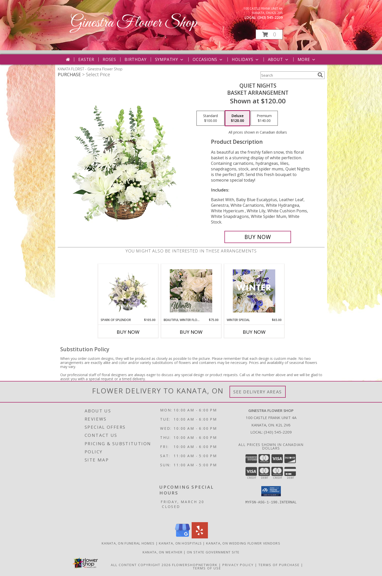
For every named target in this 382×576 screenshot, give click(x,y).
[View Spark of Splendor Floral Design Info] (128, 290)
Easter (86, 59)
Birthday (135, 59)
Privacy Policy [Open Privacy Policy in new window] (238, 565)
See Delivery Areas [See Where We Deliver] (257, 392)
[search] (320, 75)
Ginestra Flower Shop (133, 23)
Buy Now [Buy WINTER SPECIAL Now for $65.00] (254, 332)
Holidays (245, 59)
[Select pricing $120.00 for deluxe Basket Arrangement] (237, 118)
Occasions (208, 59)
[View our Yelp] (200, 537)
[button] (269, 34)
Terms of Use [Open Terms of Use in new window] (207, 568)
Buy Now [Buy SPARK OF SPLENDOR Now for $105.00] (128, 332)
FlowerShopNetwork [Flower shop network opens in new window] (195, 565)
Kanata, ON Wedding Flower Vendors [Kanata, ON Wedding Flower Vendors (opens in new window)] (243, 543)
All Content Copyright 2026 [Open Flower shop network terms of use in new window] (141, 565)
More (307, 59)
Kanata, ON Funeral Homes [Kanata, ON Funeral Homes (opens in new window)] (128, 543)
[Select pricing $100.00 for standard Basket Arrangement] (210, 118)
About (278, 59)
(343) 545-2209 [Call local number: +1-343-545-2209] (270, 17)
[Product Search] (288, 75)
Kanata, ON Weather (162, 552)
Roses (109, 59)
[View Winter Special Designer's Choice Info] (254, 291)
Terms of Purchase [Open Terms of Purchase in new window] (279, 565)
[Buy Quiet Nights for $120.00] (257, 237)
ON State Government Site (213, 552)
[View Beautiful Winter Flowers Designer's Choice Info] (191, 291)
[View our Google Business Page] (182, 537)
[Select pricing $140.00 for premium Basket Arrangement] (264, 118)
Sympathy (169, 59)
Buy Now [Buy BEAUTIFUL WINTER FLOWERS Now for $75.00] (191, 332)
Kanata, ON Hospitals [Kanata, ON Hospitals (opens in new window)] (180, 543)
